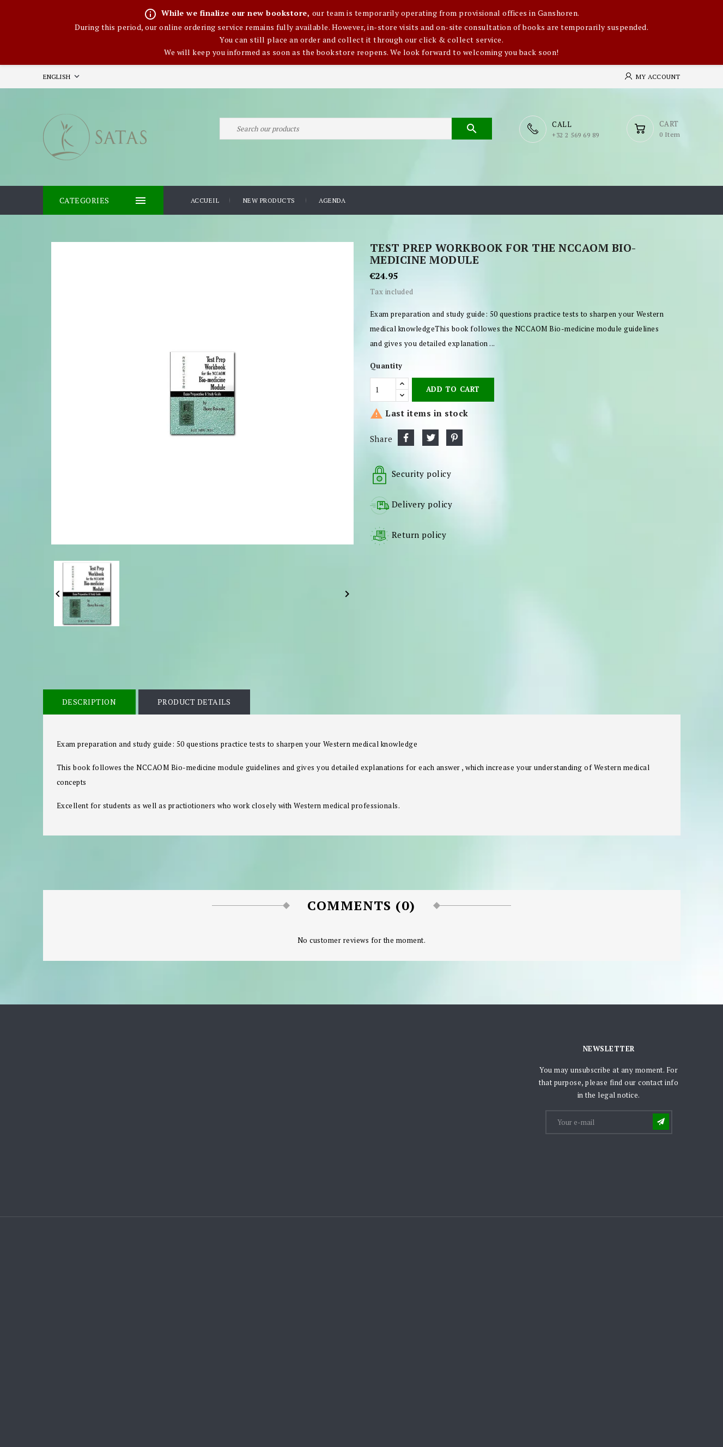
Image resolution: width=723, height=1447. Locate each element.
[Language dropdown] (62, 76)
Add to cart (453, 389)
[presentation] (629, 1162)
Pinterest (454, 437)
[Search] (356, 129)
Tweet (430, 437)
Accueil (205, 200)
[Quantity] (383, 389)
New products (269, 200)
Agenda (332, 200)
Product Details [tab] (193, 702)
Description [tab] (89, 702)
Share (406, 437)
